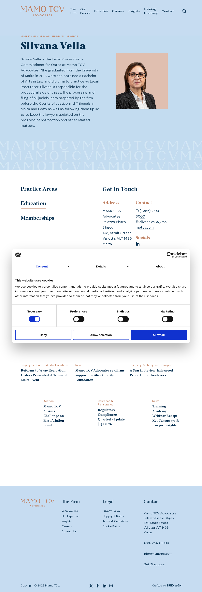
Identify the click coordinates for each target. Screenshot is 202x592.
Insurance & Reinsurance (105, 402)
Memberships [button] (39, 220)
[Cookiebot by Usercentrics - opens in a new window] (169, 255)
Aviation (48, 401)
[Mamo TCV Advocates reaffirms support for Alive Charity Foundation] (101, 355)
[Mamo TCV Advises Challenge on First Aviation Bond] (46, 413)
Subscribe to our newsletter (101, 469)
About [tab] (160, 266)
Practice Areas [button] (40, 190)
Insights (67, 521)
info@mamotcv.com (158, 554)
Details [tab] (101, 266)
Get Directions (154, 564)
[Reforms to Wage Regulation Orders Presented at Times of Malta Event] (46, 355)
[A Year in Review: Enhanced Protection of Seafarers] (155, 352)
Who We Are (70, 511)
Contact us (101, 458)
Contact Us (69, 531)
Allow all (159, 335)
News (78, 365)
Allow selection (101, 335)
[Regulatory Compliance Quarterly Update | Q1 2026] (101, 413)
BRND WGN (174, 585)
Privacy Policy (111, 511)
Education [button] (35, 205)
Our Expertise (70, 516)
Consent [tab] (42, 266)
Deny (43, 335)
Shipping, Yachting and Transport (151, 365)
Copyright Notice (114, 516)
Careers (67, 526)
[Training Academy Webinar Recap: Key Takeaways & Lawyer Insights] (155, 413)
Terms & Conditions (115, 521)
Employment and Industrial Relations (44, 365)
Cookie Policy (111, 526)
